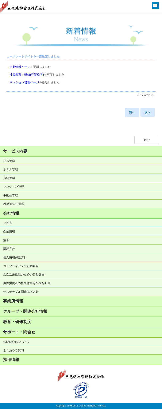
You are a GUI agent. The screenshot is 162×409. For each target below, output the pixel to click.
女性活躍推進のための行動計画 (24, 274)
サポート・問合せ (19, 332)
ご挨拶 (7, 223)
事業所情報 (13, 301)
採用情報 (11, 359)
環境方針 (9, 248)
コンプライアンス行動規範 (21, 266)
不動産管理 (10, 195)
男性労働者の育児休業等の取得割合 (26, 283)
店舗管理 (9, 178)
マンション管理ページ (24, 82)
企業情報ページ (19, 66)
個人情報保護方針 (15, 257)
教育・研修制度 (17, 321)
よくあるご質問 (13, 350)
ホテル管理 (10, 169)
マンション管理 (13, 186)
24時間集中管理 (13, 204)
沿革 (6, 240)
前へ (132, 112)
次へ (148, 112)
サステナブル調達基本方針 (21, 291)
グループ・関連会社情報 (25, 311)
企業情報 (9, 231)
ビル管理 (9, 161)
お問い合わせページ (16, 342)
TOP (147, 140)
